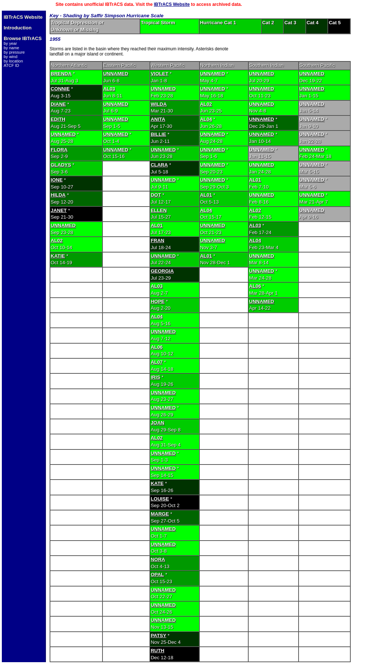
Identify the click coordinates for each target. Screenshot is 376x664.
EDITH (58, 119)
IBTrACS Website (172, 4)
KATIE (58, 256)
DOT (156, 195)
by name (11, 48)
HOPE (157, 301)
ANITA (158, 119)
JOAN (157, 423)
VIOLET (159, 73)
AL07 (157, 362)
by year (10, 43)
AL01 (255, 180)
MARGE (160, 514)
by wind (10, 56)
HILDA (58, 195)
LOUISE (160, 499)
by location (13, 61)
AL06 (255, 286)
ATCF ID (11, 65)
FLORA (59, 149)
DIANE (58, 104)
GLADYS (61, 165)
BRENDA (61, 73)
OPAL (157, 574)
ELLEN (159, 210)
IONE (57, 180)
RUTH (157, 650)
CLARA (159, 165)
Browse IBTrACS (22, 38)
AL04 (206, 119)
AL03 (109, 88)
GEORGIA (162, 271)
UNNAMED (115, 73)
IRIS (155, 377)
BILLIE (158, 134)
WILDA (159, 104)
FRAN (157, 240)
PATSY (158, 635)
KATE (157, 483)
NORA (158, 559)
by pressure (14, 52)
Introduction (18, 27)
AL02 (206, 104)
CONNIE (60, 88)
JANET (59, 210)
